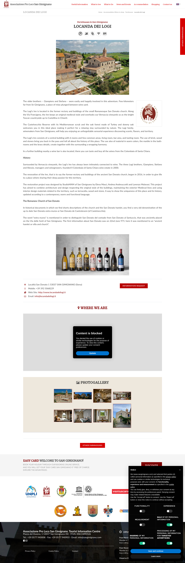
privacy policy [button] (171, 477)
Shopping (155, 4)
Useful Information (79, 4)
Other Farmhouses (182, 36)
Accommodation (141, 4)
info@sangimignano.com (89, 537)
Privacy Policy (30, 551)
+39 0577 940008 (36, 537)
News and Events (123, 4)
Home (100, 12)
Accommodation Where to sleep (114, 12)
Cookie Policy (54, 551)
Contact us (167, 4)
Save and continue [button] (155, 551)
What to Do (108, 4)
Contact (75, 551)
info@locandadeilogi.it (45, 296)
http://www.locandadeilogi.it (52, 292)
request (134, 286)
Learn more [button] (155, 556)
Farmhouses (129, 12)
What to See (96, 4)
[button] (180, 470)
